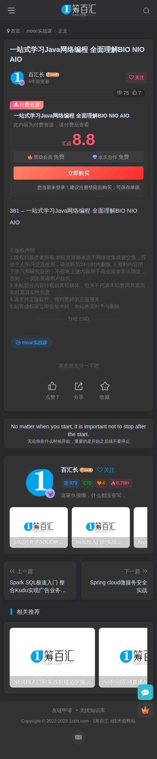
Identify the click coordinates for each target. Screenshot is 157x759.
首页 (13, 31)
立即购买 (79, 173)
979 (70, 483)
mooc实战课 (39, 31)
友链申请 (62, 710)
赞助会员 (46, 157)
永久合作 (111, 157)
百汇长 (36, 74)
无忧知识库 (92, 710)
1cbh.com (79, 720)
